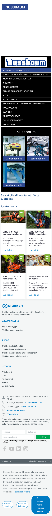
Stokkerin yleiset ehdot (12, 346)
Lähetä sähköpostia (16, 410)
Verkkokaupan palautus (12, 330)
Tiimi (4, 375)
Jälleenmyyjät (8, 386)
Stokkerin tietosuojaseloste (14, 349)
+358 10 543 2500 (29, 406)
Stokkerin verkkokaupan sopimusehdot (19, 353)
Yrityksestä (7, 372)
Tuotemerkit (7, 379)
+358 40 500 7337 (33, 402)
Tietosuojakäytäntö (21, 492)
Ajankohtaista (9, 206)
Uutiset (5, 382)
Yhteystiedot (13, 414)
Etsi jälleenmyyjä (9, 326)
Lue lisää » (8, 250)
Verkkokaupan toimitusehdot (15, 356)
